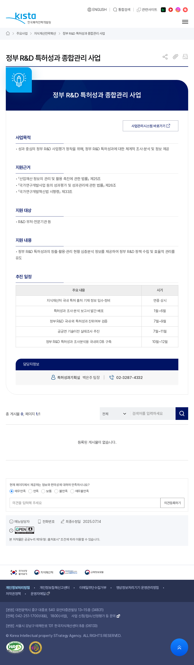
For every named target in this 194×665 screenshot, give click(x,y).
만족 (36, 491)
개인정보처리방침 (18, 588)
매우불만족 (82, 491)
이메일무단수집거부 (92, 588)
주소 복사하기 (175, 56)
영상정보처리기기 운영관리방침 (137, 588)
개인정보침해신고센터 (55, 588)
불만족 (63, 491)
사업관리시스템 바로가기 (148, 126)
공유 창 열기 (165, 56)
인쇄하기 (185, 56)
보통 (49, 491)
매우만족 (20, 491)
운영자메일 (38, 594)
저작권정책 (13, 594)
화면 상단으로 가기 (179, 647)
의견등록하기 (172, 503)
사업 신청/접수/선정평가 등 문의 (93, 616)
